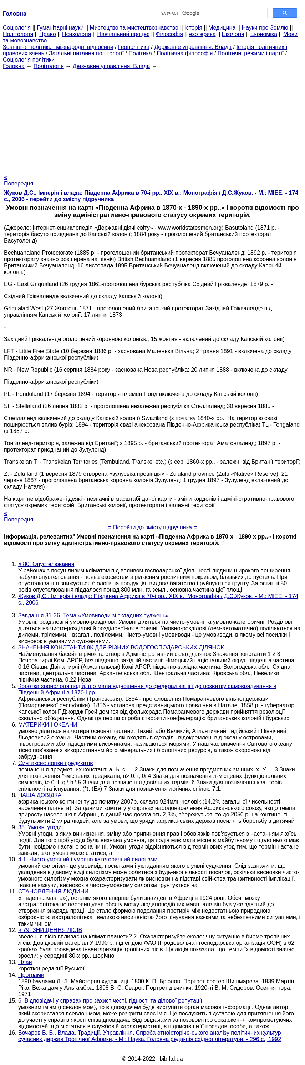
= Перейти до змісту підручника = (152, 527)
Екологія (233, 34)
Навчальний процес (123, 34)
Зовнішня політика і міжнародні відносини (58, 47)
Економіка (263, 34)
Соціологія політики (29, 60)
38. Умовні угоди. (40, 827)
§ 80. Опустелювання (46, 564)
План (25, 962)
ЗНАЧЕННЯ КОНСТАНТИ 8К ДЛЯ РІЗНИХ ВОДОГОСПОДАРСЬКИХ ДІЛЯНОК (121, 647)
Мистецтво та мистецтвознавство (134, 28)
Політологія (18, 34)
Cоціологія (17, 28)
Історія (193, 28)
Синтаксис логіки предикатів (55, 763)
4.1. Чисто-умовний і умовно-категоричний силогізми (87, 859)
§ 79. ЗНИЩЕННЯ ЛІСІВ (50, 930)
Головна (14, 66)
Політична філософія (185, 53)
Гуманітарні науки (60, 28)
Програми (31, 975)
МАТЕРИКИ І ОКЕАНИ (47, 725)
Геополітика (133, 47)
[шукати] (212, 13)
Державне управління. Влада (193, 47)
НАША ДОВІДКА (39, 795)
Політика (140, 53)
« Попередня (18, 180)
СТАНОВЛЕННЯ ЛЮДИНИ (53, 891)
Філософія (169, 34)
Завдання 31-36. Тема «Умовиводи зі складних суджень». (94, 615)
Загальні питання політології (86, 53)
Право (47, 34)
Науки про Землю (265, 28)
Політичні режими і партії (251, 53)
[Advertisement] (152, 119)
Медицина (221, 28)
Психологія (76, 34)
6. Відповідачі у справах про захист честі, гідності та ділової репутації (110, 1001)
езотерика (202, 34)
